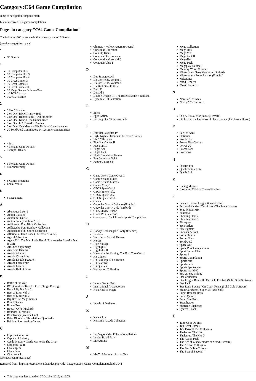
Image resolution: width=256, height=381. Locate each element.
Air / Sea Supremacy (19, 246)
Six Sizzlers (186, 225)
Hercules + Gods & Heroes (108, 237)
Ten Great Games (190, 325)
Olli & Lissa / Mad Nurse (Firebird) (200, 115)
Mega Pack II (187, 56)
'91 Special (13, 57)
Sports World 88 (189, 270)
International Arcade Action (109, 286)
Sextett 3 (185, 212)
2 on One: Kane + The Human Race (27, 119)
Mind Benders (188, 81)
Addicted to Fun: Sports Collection (27, 230)
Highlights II (100, 250)
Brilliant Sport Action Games (23, 321)
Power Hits (186, 139)
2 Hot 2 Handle (16, 110)
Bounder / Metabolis (19, 311)
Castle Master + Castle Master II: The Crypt (32, 341)
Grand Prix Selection (105, 214)
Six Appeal (186, 222)
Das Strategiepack (103, 76)
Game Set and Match (105, 178)
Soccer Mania (187, 235)
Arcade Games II (16, 266)
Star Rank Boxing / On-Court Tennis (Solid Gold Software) (213, 286)
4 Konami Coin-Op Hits (20, 146)
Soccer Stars (187, 238)
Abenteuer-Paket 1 (17, 211)
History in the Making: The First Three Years (119, 253)
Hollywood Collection (106, 269)
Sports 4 (184, 254)
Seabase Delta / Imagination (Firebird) (201, 203)
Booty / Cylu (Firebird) (20, 308)
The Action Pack (189, 338)
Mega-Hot (185, 59)
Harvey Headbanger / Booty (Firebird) (115, 230)
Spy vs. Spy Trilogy (191, 273)
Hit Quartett (100, 266)
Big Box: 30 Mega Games (22, 298)
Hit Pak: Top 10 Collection (108, 259)
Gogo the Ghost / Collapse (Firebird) (114, 204)
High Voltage (100, 243)
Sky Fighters (187, 228)
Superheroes (187, 302)
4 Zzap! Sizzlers (16, 149)
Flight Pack (99, 152)
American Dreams (17, 250)
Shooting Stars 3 (189, 219)
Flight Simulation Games (107, 155)
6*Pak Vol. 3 (14, 183)
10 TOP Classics (16, 93)
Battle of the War (16, 282)
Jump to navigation (11, 15)
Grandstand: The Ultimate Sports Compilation (119, 217)
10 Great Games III (18, 87)
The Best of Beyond (191, 351)
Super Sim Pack (189, 299)
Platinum (185, 136)
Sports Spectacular (190, 267)
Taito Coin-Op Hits (191, 322)
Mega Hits (186, 49)
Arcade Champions (18, 256)
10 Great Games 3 (17, 80)
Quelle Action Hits (190, 169)
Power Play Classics (191, 142)
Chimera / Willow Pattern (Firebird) (113, 46)
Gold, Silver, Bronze (105, 210)
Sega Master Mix (189, 209)
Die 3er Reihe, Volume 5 (107, 82)
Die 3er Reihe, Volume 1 (107, 79)
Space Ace (186, 244)
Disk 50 (97, 89)
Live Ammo (100, 340)
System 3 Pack (188, 308)
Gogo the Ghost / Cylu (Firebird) (112, 207)
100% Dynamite (16, 96)
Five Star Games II (104, 142)
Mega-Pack (186, 62)
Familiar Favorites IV (105, 132)
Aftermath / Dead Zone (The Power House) (32, 233)
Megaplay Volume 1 (191, 65)
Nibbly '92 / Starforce (192, 102)
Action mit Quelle (17, 217)
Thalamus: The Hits (191, 332)
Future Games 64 (103, 161)
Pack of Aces (187, 132)
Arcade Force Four (18, 262)
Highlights (99, 246)
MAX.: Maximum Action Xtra (110, 354)
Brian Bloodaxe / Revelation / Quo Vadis (30, 318)
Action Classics (16, 214)
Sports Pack (186, 264)
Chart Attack (14, 354)
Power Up (185, 145)
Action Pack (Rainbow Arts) (23, 221)
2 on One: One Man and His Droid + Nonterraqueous (37, 126)
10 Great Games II (17, 83)
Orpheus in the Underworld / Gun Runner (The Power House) (215, 119)
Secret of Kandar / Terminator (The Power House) (208, 206)
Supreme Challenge (191, 305)
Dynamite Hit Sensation (107, 98)
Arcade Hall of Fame (19, 269)
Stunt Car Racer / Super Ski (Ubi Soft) (202, 289)
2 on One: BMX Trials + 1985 (24, 113)
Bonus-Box (13, 305)
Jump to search (31, 15)
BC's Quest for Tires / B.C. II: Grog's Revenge (33, 286)
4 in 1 (10, 143)
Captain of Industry (18, 338)
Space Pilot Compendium (194, 248)
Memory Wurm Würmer (193, 69)
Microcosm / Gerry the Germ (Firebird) (202, 72)
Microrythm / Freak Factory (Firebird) (201, 75)
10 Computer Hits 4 (18, 77)
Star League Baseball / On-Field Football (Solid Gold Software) (216, 280)
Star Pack (185, 283)
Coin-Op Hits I (101, 53)
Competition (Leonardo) (107, 59)
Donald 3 (98, 92)
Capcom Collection (18, 335)
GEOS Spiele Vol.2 (104, 191)
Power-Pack (186, 148)
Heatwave (99, 234)
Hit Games (99, 256)
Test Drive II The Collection (196, 329)
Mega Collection (189, 46)
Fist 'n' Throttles (102, 139)
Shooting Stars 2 (189, 215)
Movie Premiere (189, 85)
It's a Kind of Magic (104, 289)
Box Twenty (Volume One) (22, 315)
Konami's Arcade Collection (109, 320)
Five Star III (100, 145)
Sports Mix (186, 260)
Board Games (15, 302)
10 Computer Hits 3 (18, 74)
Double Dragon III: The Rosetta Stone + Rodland (121, 95)
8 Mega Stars (14, 197)
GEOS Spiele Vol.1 (104, 188)
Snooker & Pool (189, 232)
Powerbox (185, 152)
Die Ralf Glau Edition (105, 86)
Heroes (97, 240)
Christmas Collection (105, 49)
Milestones (186, 78)
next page (24, 43)
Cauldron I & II (16, 344)
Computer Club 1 (103, 62)
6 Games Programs (18, 180)
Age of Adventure (17, 237)
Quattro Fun (187, 165)
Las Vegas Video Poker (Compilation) (115, 334)
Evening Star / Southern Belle (110, 119)
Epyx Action (100, 115)
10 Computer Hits (17, 70)
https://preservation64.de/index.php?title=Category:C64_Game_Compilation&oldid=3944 (70, 363)
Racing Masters (189, 186)
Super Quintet (188, 296)
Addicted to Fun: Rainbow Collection (28, 227)
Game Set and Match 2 (106, 181)
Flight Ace (99, 148)
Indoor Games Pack (104, 283)
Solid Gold (186, 241)
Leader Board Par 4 (104, 337)
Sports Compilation (191, 257)
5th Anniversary (16, 166)
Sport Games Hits (190, 251)
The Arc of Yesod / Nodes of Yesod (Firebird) (206, 341)
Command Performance (106, 56)
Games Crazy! (101, 185)
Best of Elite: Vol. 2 (18, 295)
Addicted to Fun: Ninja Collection (26, 224)
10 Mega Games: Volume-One (24, 90)
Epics (96, 112)
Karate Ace (99, 317)
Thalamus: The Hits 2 (192, 335)
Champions (13, 351)
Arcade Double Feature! (21, 259)
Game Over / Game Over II (108, 175)
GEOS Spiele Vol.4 (104, 197)
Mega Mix (186, 53)
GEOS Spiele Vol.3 (104, 194)
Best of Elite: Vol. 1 (18, 292)
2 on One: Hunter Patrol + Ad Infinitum (29, 116)
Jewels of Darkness (104, 303)
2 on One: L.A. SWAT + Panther (25, 123)
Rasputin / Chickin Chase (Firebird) (200, 189)
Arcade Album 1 (16, 253)
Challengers (14, 347)
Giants (97, 201)
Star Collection (188, 276)
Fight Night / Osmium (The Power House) (117, 136)
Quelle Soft (186, 172)
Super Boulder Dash (191, 292)
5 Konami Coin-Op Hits (20, 163)
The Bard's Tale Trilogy (193, 348)
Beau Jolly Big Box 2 (19, 289)
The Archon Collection (193, 345)
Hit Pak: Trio (100, 263)
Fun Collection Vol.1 (105, 158)
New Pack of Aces (190, 98)
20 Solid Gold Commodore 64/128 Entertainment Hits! (38, 129)
